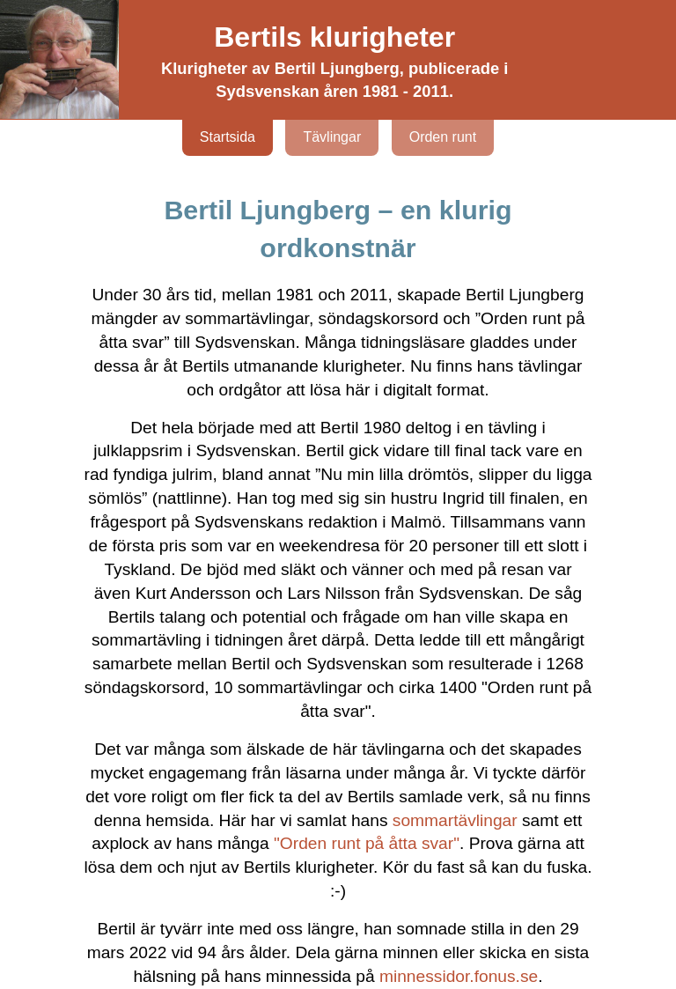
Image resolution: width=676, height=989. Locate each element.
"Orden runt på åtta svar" (366, 843)
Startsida (227, 136)
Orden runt (442, 136)
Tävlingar (332, 136)
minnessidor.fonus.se (458, 976)
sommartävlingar (455, 820)
